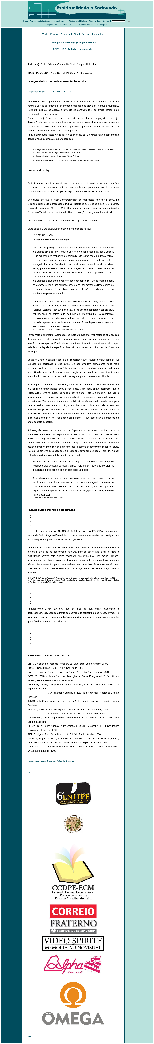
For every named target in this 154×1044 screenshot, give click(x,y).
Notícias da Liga (86, 25)
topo (29, 772)
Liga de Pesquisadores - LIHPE (60, 25)
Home (25, 21)
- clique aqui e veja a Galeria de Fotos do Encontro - (50, 91)
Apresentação (36, 21)
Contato (105, 21)
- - (51, 761)
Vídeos (98, 21)
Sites (91, 21)
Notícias (83, 21)
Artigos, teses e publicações (55, 21)
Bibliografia (74, 21)
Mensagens (102, 25)
